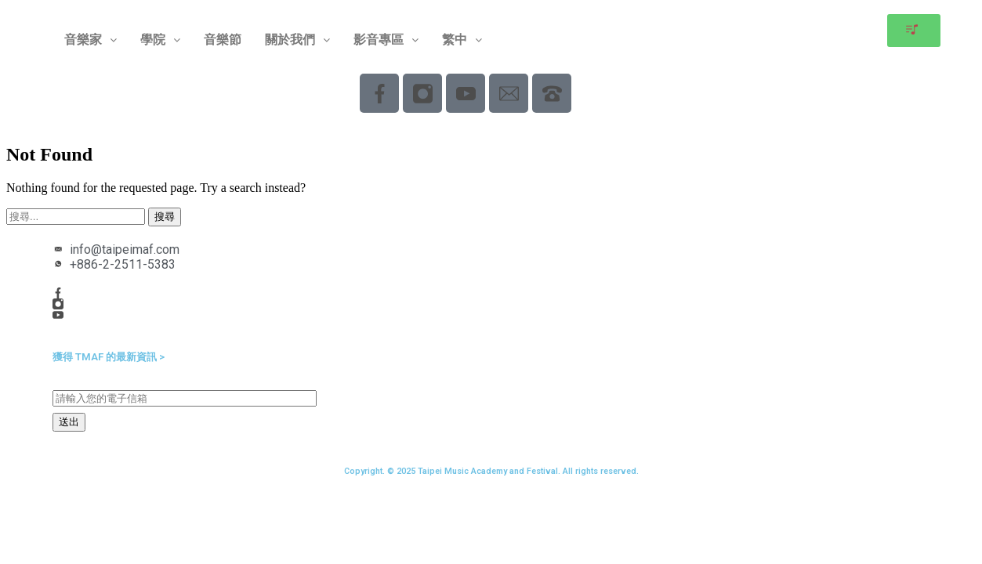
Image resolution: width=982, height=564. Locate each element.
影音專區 (386, 39)
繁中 (462, 39)
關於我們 (297, 39)
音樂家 (90, 39)
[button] (91, 40)
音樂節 (222, 39)
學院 (160, 39)
